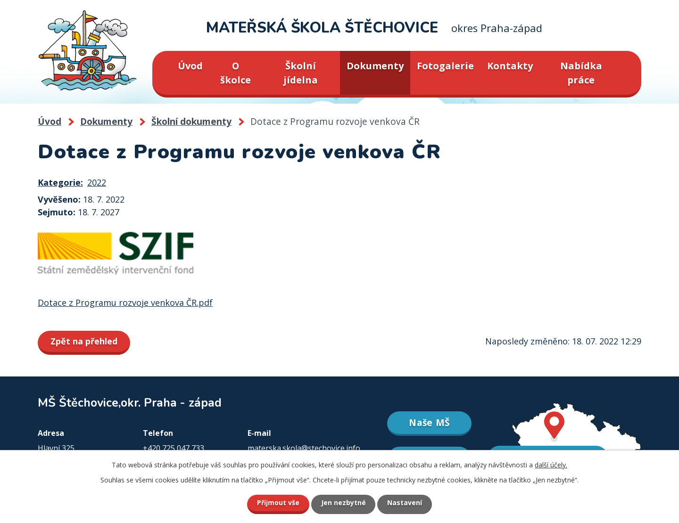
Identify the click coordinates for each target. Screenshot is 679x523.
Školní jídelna (300, 72)
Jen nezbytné (343, 502)
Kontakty (510, 65)
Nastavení (405, 502)
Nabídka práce (581, 72)
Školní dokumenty (191, 121)
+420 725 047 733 (173, 448)
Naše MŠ (429, 423)
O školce (235, 72)
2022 (96, 182)
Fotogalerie (445, 65)
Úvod (190, 65)
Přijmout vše (278, 502)
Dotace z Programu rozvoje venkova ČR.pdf (125, 302)
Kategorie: (60, 182)
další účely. (551, 464)
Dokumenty (375, 65)
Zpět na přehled (83, 341)
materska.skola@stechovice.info (304, 448)
